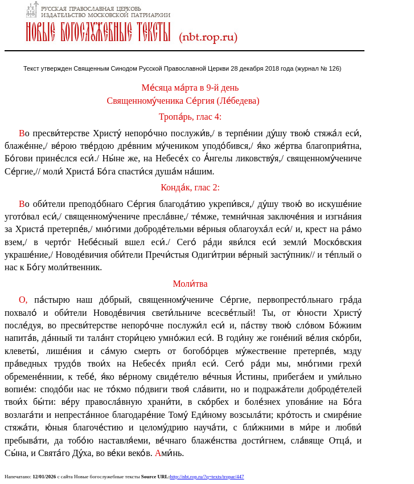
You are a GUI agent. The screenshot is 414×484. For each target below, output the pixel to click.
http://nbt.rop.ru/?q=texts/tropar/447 (207, 476)
